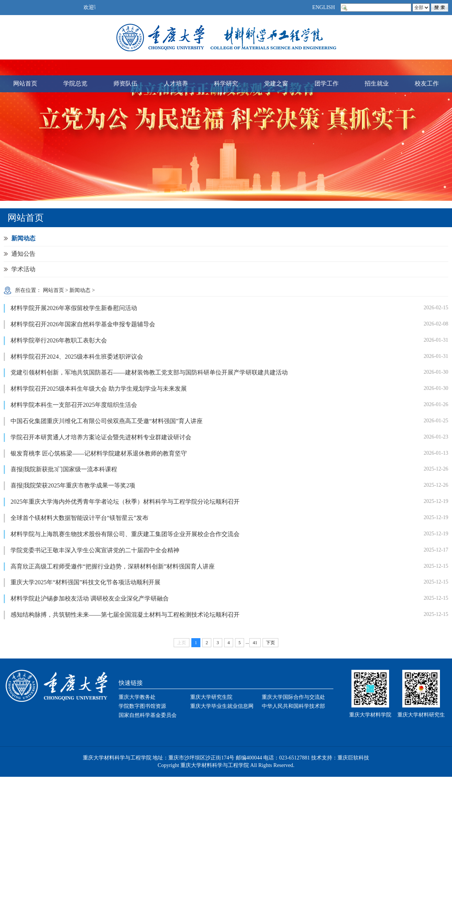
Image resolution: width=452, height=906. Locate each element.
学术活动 (23, 269)
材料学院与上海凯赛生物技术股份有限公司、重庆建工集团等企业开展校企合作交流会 (125, 534)
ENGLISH (323, 7)
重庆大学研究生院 (211, 697)
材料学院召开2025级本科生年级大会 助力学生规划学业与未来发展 (99, 388)
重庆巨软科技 (353, 758)
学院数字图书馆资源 (142, 706)
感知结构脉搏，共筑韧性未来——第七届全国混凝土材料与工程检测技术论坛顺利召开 (125, 614)
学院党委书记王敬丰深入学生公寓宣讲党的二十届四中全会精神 (95, 550)
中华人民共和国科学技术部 (293, 706)
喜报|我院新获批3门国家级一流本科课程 (64, 469)
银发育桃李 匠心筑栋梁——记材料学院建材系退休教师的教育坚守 (99, 453)
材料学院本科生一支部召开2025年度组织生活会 (74, 405)
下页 (270, 642)
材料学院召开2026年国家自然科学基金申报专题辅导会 (83, 324)
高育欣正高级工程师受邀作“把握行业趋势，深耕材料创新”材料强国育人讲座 (113, 566)
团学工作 (327, 83)
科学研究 (226, 83)
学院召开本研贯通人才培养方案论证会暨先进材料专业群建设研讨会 (101, 437)
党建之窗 (276, 83)
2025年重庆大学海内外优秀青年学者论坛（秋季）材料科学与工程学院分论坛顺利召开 (125, 501)
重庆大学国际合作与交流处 (293, 697)
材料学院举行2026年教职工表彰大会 (59, 340)
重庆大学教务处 (137, 697)
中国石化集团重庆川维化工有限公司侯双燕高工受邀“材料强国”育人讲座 (107, 421)
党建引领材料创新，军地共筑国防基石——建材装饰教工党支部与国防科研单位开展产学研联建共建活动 (149, 372)
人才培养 (176, 83)
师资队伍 (125, 83)
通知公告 (23, 254)
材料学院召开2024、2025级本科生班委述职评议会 (77, 356)
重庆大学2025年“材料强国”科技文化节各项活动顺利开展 (85, 582)
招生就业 (377, 83)
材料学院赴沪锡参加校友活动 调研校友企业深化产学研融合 (90, 598)
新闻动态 (23, 238)
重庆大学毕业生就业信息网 (221, 706)
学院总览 (75, 83)
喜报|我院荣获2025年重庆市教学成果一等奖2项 (73, 485)
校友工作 (427, 83)
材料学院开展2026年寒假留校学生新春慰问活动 (74, 308)
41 (255, 642)
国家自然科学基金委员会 (148, 715)
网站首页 (25, 83)
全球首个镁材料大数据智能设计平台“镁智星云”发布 (79, 518)
